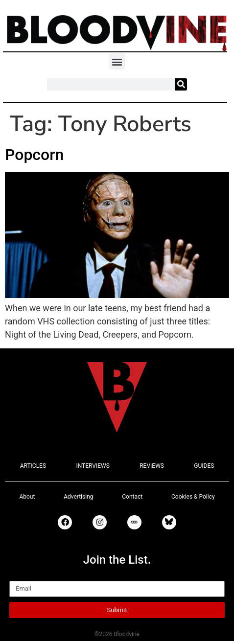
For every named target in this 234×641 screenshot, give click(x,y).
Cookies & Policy (193, 496)
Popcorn (34, 154)
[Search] (181, 84)
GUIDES (204, 465)
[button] (117, 61)
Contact (132, 496)
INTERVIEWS (92, 465)
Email (20, 576)
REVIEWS (152, 465)
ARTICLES (33, 465)
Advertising (78, 496)
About (27, 496)
